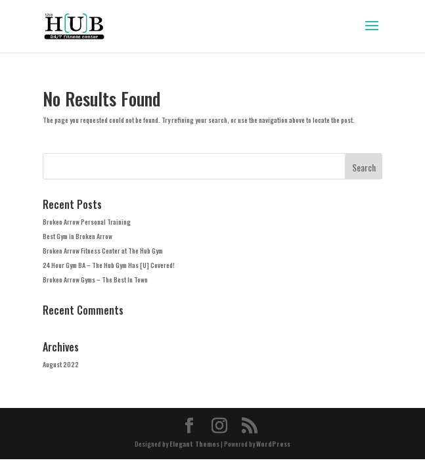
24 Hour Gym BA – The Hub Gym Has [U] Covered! (109, 265)
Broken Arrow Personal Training (87, 222)
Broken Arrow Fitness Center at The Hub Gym (103, 251)
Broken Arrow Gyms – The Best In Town (95, 279)
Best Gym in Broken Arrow (77, 236)
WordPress (273, 444)
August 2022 (61, 364)
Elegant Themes (194, 444)
